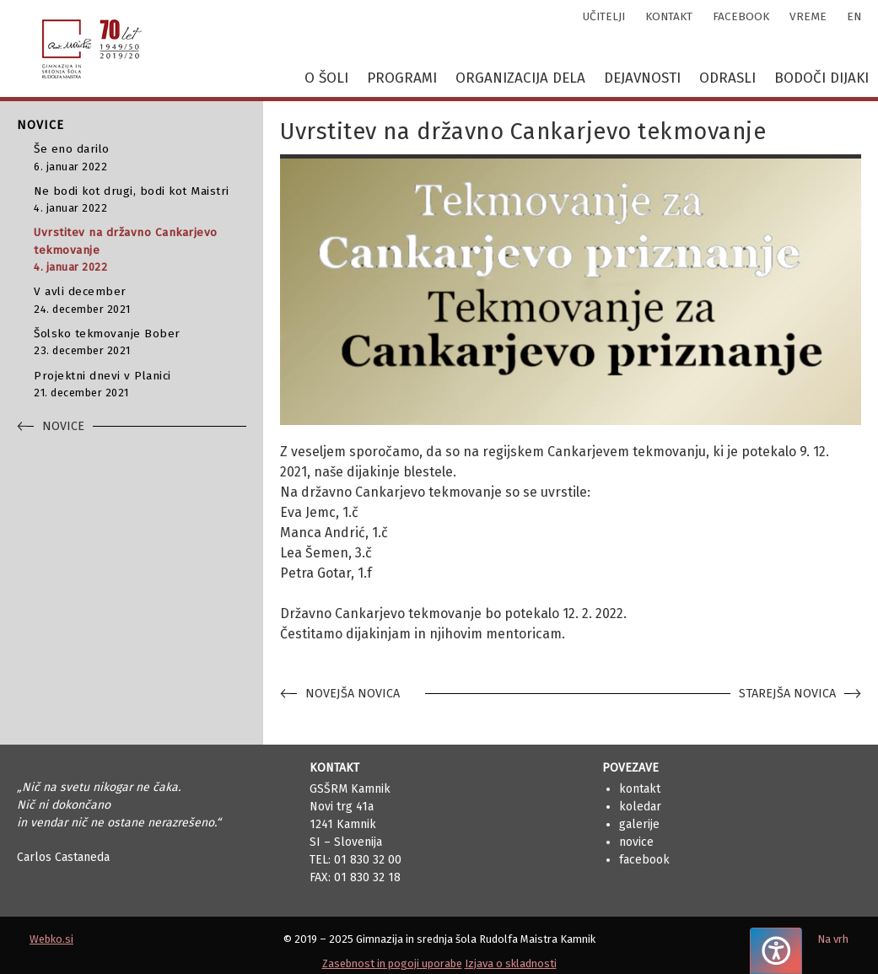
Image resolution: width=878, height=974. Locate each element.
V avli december (140, 300)
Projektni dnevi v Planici (140, 385)
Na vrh (832, 939)
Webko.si (51, 939)
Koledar (640, 806)
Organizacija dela (520, 78)
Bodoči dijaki (821, 78)
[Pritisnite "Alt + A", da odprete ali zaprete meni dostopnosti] (776, 951)
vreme (808, 16)
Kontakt (639, 789)
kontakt (668, 16)
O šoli (326, 78)
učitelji (604, 16)
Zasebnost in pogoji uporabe (392, 963)
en (854, 16)
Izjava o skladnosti (511, 963)
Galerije (639, 824)
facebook (741, 16)
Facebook (644, 860)
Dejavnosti (642, 78)
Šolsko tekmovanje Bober (140, 342)
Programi (402, 78)
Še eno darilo (140, 158)
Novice (636, 842)
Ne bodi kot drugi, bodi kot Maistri (140, 200)
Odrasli (727, 78)
